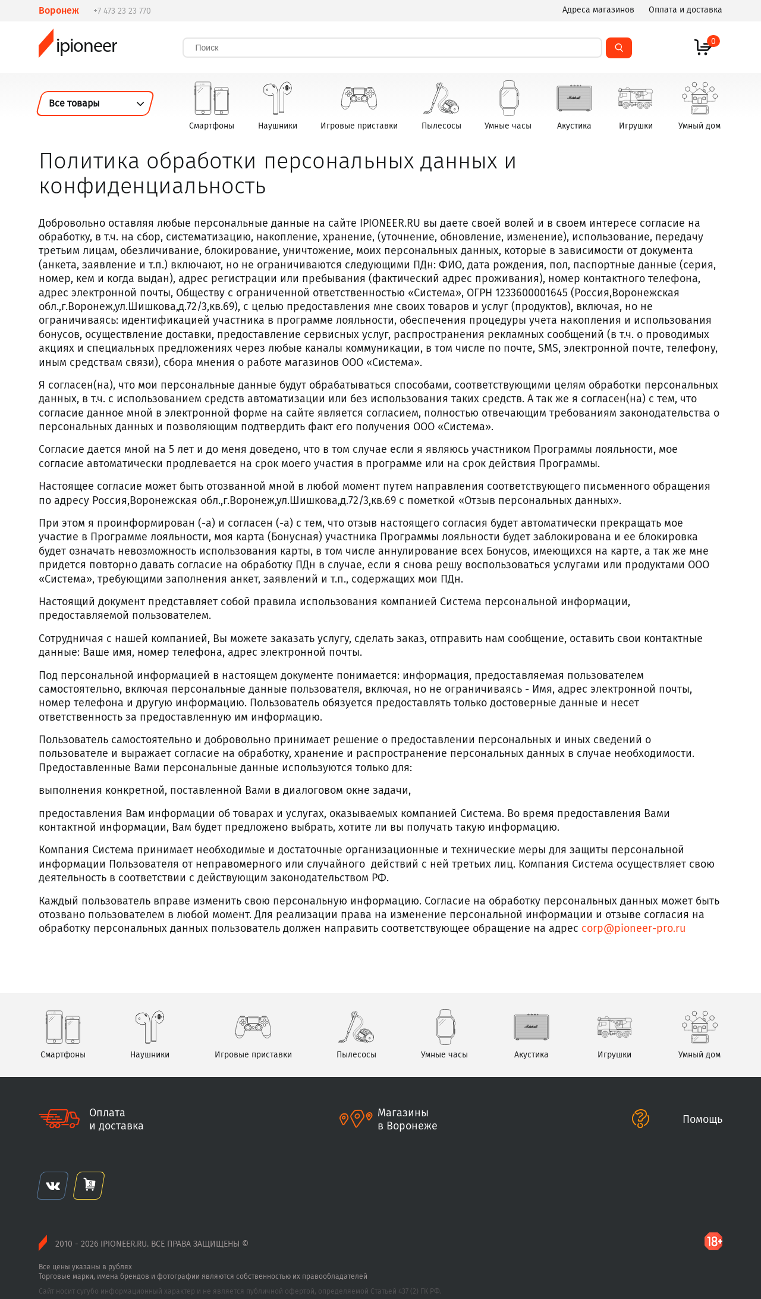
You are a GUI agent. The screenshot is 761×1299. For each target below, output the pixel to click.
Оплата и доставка (685, 10)
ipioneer (78, 47)
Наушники (277, 105)
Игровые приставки (359, 105)
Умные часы (508, 105)
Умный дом (699, 105)
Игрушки (636, 105)
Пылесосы (441, 105)
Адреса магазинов (598, 10)
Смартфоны (211, 105)
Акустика (574, 105)
